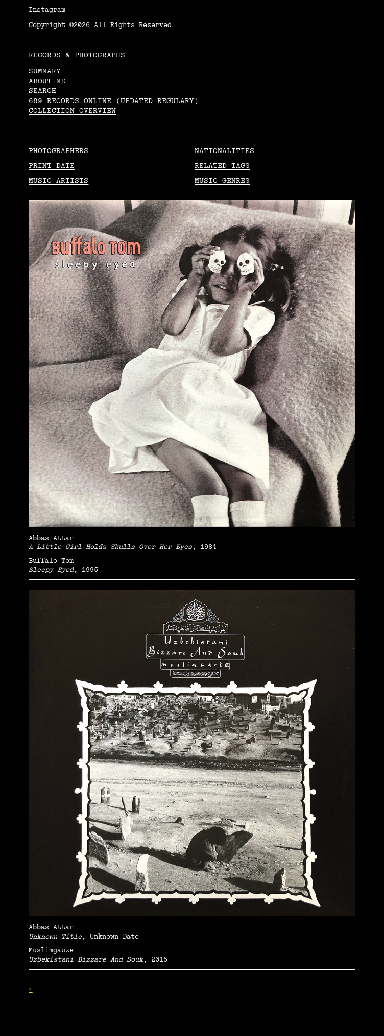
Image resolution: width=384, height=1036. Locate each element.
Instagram (47, 10)
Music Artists (58, 180)
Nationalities (224, 150)
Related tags (222, 165)
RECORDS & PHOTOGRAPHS (77, 54)
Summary (45, 71)
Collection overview (72, 110)
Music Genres (222, 180)
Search (42, 90)
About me (47, 81)
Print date (52, 165)
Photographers (58, 150)
